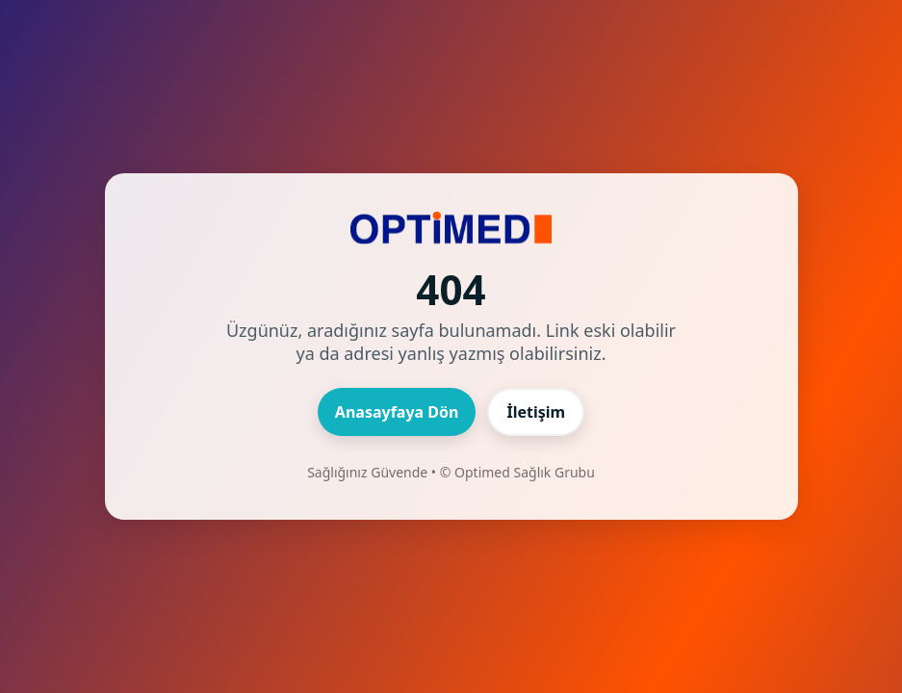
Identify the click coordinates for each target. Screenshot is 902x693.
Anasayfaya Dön (397, 412)
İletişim (535, 412)
